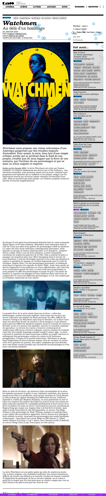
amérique (36, 18)
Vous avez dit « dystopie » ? (83, 138)
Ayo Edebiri (79, 189)
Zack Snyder (87, 70)
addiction (93, 317)
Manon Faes (90, 253)
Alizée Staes (93, 195)
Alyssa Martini (96, 161)
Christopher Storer (82, 180)
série (16, 18)
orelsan (94, 219)
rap (99, 213)
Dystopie (78, 121)
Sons (77, 209)
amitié (91, 216)
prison (83, 344)
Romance (78, 243)
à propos (12, 494)
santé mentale (86, 177)
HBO (93, 127)
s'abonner (73, 494)
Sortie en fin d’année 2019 (15, 168)
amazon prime (80, 158)
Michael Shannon (92, 79)
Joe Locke (93, 246)
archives (93, 7)
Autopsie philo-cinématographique (81, 85)
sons (64, 6)
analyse (89, 64)
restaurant (78, 192)
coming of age (80, 246)
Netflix (86, 243)
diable (83, 99)
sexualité (89, 249)
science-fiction (80, 155)
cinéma (10, 6)
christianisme (80, 76)
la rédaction (32, 494)
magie (99, 295)
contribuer (53, 494)
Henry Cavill (79, 73)
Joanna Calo (79, 183)
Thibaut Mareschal (17, 34)
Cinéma (7, 17)
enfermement (80, 350)
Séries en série (16, 36)
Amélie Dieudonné (95, 280)
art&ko (51, 6)
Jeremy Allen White (82, 186)
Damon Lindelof (59, 18)
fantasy (91, 295)
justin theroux (80, 130)
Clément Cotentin (81, 219)
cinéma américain (82, 127)
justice (77, 70)
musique (92, 213)
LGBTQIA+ (77, 240)
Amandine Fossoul (92, 298)
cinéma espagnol (91, 273)
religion (77, 67)
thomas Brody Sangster (84, 323)
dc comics (46, 18)
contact (92, 494)
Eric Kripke (78, 102)
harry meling (80, 326)
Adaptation (94, 121)
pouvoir (96, 67)
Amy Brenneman (81, 133)
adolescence (95, 240)
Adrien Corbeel (91, 137)
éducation (78, 79)
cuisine (89, 189)
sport (90, 314)
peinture (93, 155)
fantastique (92, 99)
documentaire (80, 213)
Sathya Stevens (92, 354)
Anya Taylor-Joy (80, 320)
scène (23, 6)
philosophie (79, 64)
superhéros (25, 18)
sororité (77, 276)
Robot (90, 158)
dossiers (79, 7)
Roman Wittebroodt (93, 83)
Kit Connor (78, 249)
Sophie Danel (95, 329)
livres (37, 6)
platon (97, 70)
